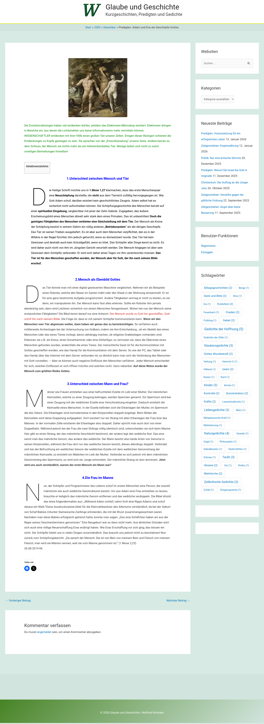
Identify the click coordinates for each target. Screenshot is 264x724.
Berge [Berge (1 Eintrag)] (244, 288)
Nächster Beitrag (177, 601)
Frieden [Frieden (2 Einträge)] (232, 313)
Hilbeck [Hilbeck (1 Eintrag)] (210, 370)
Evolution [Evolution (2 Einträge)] (225, 304)
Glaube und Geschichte (144, 7)
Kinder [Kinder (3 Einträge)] (210, 386)
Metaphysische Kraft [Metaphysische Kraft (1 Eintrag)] (217, 418)
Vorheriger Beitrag (19, 601)
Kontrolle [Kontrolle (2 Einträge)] (211, 394)
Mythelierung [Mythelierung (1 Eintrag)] (213, 426)
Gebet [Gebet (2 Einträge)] (229, 321)
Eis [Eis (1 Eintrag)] (207, 304)
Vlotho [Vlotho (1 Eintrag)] (243, 466)
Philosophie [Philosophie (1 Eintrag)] (228, 442)
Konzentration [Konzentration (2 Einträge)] (237, 394)
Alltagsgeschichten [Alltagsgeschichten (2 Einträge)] (218, 288)
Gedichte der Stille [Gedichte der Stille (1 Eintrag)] (216, 338)
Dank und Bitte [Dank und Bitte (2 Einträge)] (215, 296)
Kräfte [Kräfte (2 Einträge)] (210, 402)
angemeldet (44, 633)
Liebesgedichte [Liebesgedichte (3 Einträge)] (216, 410)
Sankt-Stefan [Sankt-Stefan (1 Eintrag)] (237, 449)
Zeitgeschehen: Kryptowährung (221, 147)
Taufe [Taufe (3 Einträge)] (228, 458)
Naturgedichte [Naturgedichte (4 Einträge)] (216, 434)
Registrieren (208, 246)
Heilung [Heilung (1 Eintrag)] (210, 362)
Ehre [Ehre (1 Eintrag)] (237, 296)
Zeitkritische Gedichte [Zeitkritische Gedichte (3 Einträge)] (221, 482)
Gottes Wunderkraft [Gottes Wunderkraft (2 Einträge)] (218, 354)
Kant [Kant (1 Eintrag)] (225, 377)
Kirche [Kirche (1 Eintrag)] (229, 386)
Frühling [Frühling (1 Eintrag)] (210, 321)
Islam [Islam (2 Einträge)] (228, 370)
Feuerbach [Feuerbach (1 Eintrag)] (211, 313)
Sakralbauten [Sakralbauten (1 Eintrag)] (213, 449)
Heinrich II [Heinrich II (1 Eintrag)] (229, 362)
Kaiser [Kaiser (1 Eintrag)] (209, 377)
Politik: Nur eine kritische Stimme (222, 159)
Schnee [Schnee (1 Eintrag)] (210, 458)
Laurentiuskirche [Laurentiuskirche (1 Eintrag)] (233, 402)
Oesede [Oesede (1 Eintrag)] (242, 434)
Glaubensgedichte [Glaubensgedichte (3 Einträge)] (218, 346)
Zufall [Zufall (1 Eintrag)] (209, 490)
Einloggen (207, 253)
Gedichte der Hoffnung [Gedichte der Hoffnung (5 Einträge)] (223, 330)
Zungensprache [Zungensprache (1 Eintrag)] (230, 490)
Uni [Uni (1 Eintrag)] (228, 466)
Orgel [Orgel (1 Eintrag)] (208, 442)
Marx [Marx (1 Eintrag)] (240, 410)
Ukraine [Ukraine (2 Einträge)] (211, 466)
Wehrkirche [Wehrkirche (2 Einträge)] (213, 474)
